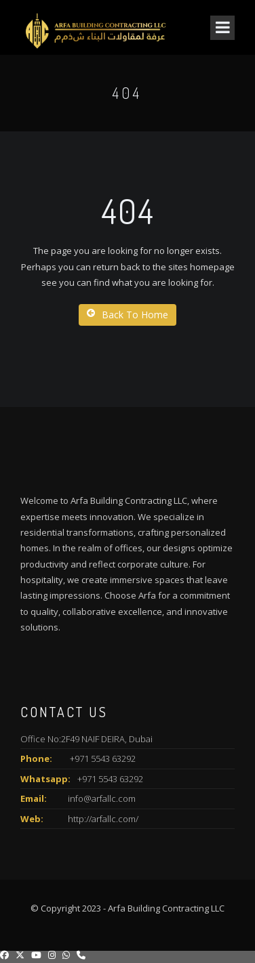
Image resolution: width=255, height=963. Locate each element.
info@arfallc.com (102, 798)
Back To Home (127, 314)
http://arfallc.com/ (103, 819)
